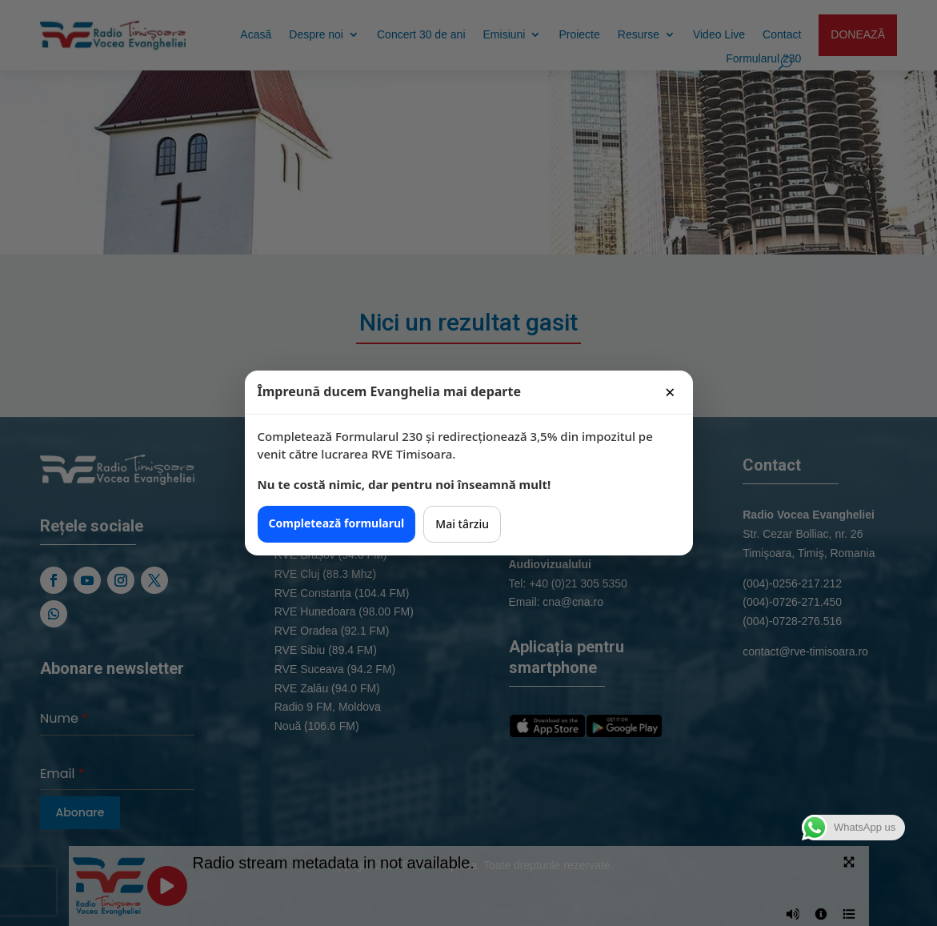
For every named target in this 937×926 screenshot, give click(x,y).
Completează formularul (337, 523)
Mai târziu (462, 523)
